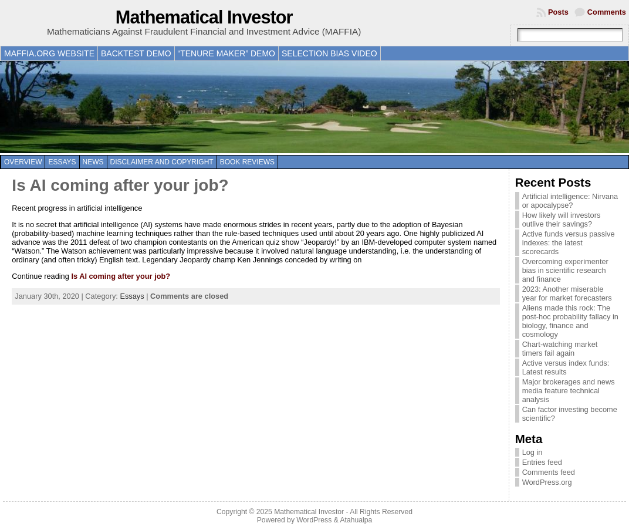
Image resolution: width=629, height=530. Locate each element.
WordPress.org (547, 482)
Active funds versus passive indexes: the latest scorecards (568, 242)
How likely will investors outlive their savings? (561, 219)
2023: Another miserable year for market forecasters (567, 293)
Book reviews (247, 162)
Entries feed (542, 462)
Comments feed (548, 472)
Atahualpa (356, 520)
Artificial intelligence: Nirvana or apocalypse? (570, 201)
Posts (558, 12)
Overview (23, 162)
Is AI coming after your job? (120, 185)
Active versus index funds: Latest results (566, 367)
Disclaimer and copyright (162, 162)
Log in (532, 452)
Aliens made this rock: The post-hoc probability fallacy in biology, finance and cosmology (570, 321)
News (93, 162)
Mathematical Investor (204, 17)
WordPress (314, 520)
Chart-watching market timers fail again (560, 348)
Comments (606, 12)
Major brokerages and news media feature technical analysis (568, 390)
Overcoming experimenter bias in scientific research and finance (565, 270)
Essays (62, 162)
